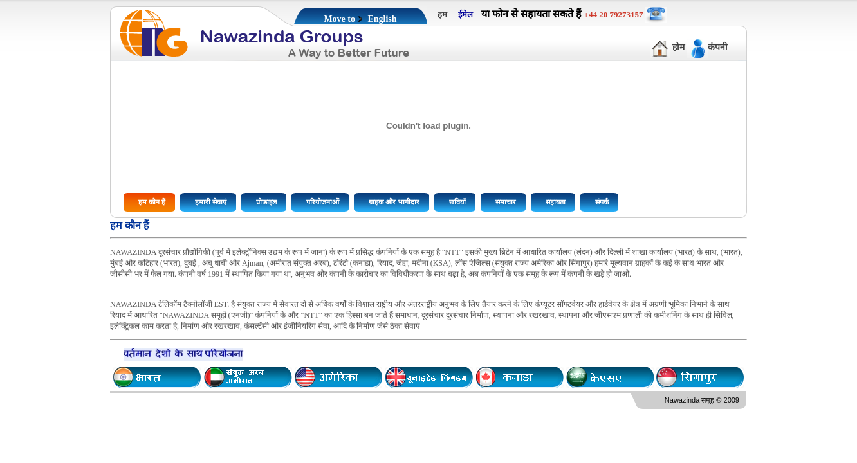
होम (678, 47)
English (381, 19)
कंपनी (718, 47)
